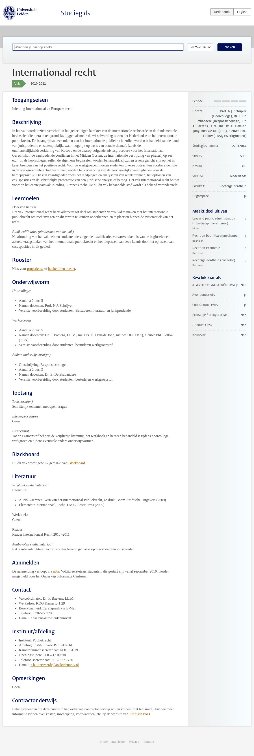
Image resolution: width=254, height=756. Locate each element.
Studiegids (75, 13)
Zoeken (229, 47)
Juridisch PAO (139, 714)
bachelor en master (61, 268)
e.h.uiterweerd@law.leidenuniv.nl (54, 665)
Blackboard (76, 463)
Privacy (134, 742)
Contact (148, 742)
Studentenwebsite (112, 742)
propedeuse (35, 268)
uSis (56, 571)
